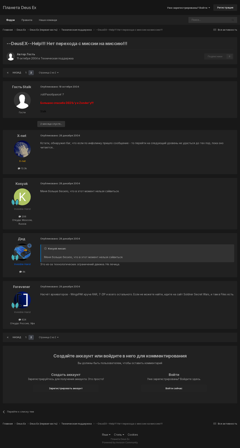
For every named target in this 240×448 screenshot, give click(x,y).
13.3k (22, 168)
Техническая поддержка (57, 58)
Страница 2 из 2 (48, 72)
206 (22, 216)
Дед (21, 239)
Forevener (21, 287)
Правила (27, 19)
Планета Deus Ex (19, 7)
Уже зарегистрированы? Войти (188, 7)
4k (22, 271)
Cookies (133, 434)
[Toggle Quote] (45, 248)
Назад (17, 72)
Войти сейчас (174, 388)
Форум (10, 21)
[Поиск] (198, 20)
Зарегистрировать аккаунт (66, 388)
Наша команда (48, 19)
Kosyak (22, 184)
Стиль (119, 434)
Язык (106, 434)
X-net (21, 136)
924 (22, 319)
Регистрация (225, 7)
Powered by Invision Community (120, 442)
